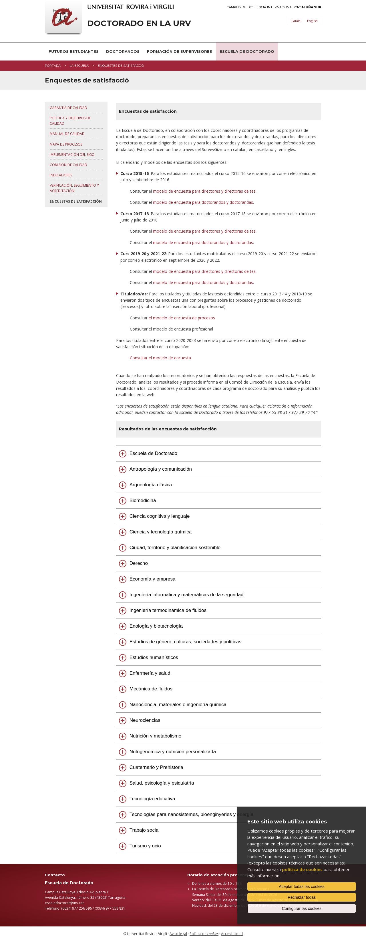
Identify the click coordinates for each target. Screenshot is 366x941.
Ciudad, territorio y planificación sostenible (175, 547)
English (312, 21)
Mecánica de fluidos (151, 689)
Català (296, 21)
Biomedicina (143, 500)
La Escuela (79, 66)
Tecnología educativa (152, 798)
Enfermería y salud (150, 673)
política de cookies (302, 869)
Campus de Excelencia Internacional (274, 7)
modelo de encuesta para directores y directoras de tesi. (205, 231)
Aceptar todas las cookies (302, 886)
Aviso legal (178, 933)
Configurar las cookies (302, 908)
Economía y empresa (153, 579)
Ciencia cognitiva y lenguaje (160, 516)
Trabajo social (145, 830)
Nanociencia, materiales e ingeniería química (178, 704)
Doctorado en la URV (139, 23)
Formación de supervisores (179, 51)
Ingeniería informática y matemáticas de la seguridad (187, 594)
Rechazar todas (302, 897)
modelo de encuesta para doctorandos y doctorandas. (203, 202)
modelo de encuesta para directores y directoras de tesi (204, 191)
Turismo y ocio (145, 846)
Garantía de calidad (68, 107)
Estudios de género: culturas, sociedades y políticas (185, 641)
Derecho (139, 563)
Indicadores (61, 175)
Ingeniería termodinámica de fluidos (168, 610)
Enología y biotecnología (156, 626)
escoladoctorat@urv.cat (64, 902)
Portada (53, 66)
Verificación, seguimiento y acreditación (74, 188)
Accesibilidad (232, 933)
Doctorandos (123, 51)
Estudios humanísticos (154, 657)
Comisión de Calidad (68, 164)
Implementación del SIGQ (72, 154)
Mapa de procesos (66, 144)
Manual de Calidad (67, 133)
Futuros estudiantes (74, 51)
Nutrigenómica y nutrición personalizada (173, 751)
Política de (204, 933)
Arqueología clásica (151, 484)
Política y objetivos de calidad (70, 121)
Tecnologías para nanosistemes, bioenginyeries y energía (192, 814)
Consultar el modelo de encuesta (160, 357)
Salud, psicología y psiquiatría (162, 783)
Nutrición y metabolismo (155, 736)
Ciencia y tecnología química (161, 532)
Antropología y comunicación (161, 469)
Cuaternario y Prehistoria (156, 767)
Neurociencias (145, 720)
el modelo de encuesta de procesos (182, 318)
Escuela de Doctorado (247, 51)
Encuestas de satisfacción (76, 201)
